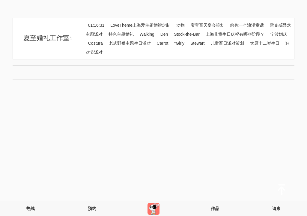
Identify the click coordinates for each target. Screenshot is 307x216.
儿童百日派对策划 (227, 43)
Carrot (162, 43)
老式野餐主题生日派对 (130, 43)
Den (164, 34)
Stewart (197, 43)
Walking (147, 34)
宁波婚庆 (278, 34)
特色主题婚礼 (121, 34)
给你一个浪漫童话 (247, 25)
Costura (95, 43)
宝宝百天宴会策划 (207, 25)
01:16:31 (96, 25)
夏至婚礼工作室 (47, 38)
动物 (180, 25)
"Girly (179, 43)
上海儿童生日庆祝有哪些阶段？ (235, 34)
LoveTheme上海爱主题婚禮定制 (140, 25)
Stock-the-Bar (187, 34)
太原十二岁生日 (264, 43)
